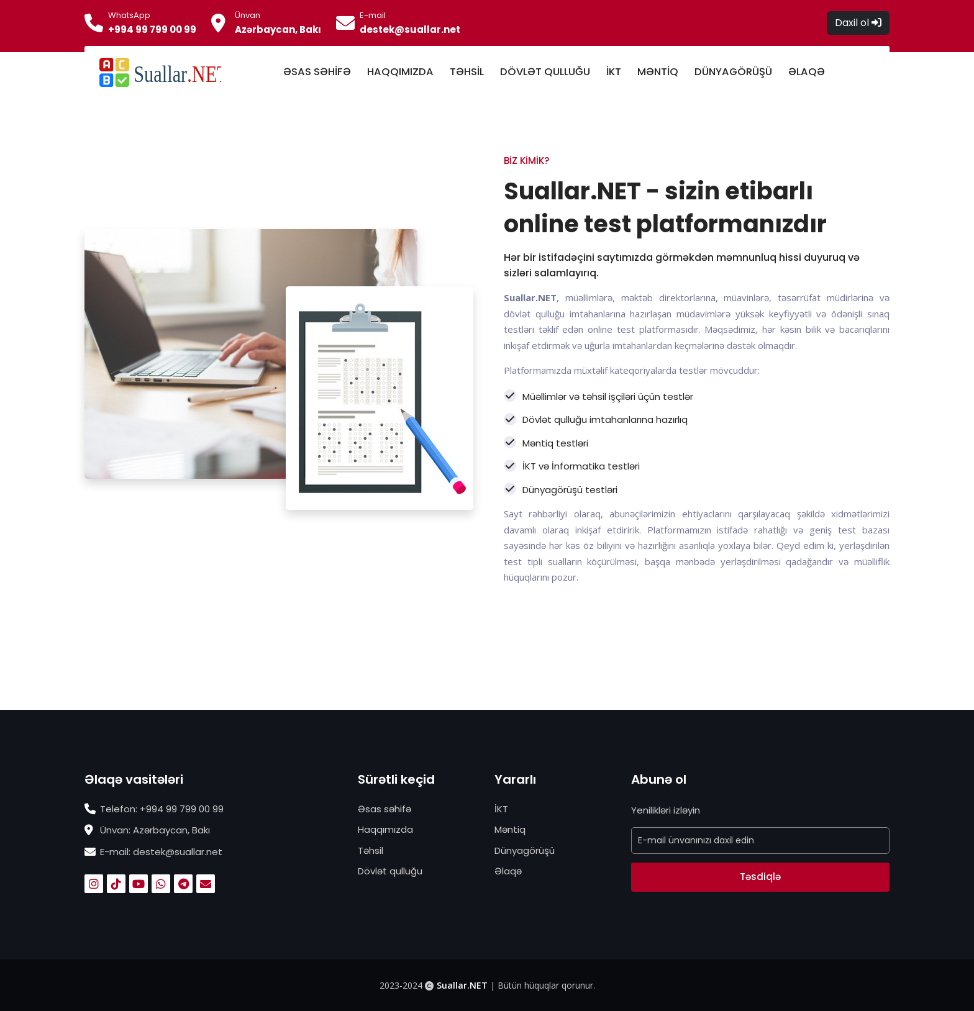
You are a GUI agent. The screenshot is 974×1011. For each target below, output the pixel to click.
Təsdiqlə (760, 876)
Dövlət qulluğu (390, 870)
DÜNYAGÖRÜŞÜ (733, 72)
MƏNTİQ (657, 72)
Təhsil (370, 850)
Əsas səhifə (384, 808)
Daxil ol (858, 23)
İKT (613, 72)
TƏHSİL (467, 72)
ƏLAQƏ (806, 72)
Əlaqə (508, 870)
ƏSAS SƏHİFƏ (317, 72)
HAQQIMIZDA (400, 72)
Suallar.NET (462, 985)
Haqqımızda (385, 829)
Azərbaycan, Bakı (278, 29)
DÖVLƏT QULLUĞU (545, 72)
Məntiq (510, 829)
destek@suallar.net (410, 29)
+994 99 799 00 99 (152, 29)
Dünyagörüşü (524, 850)
